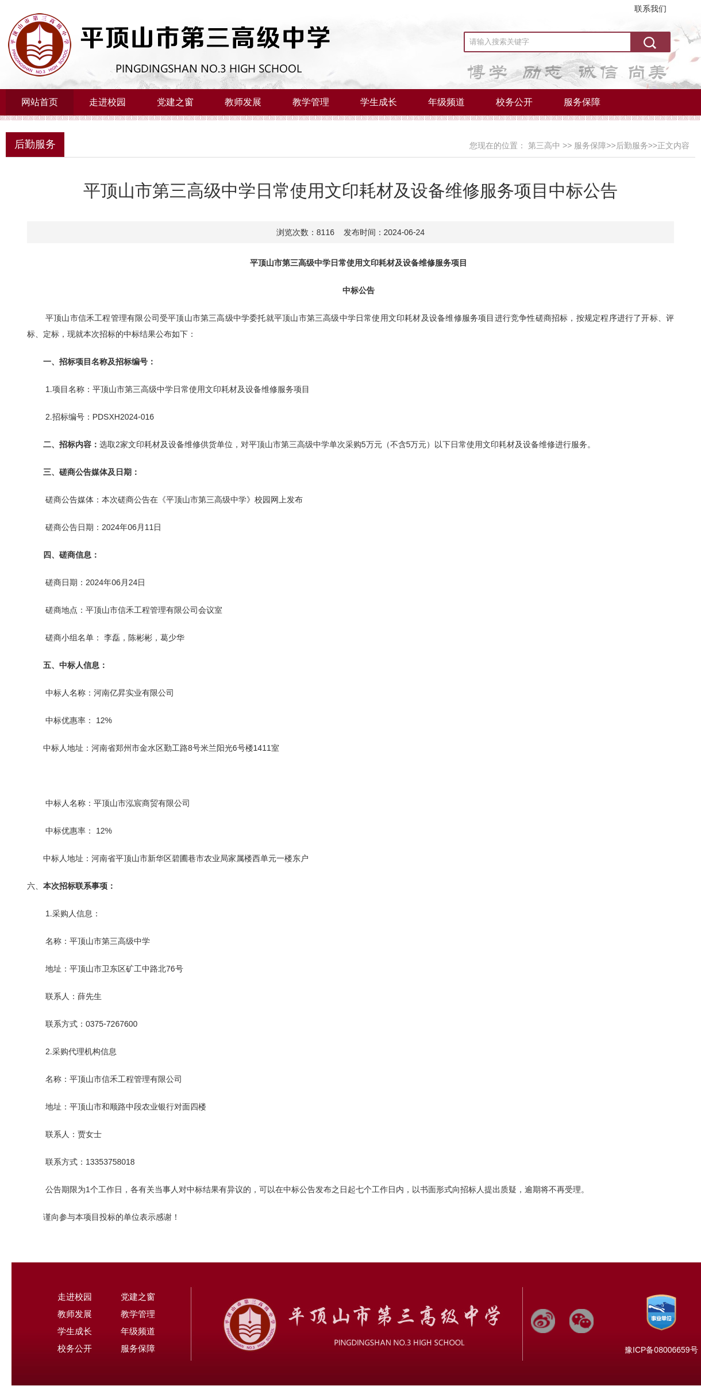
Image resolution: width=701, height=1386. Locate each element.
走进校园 (107, 102)
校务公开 (514, 102)
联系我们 (650, 8)
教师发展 (243, 102)
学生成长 (378, 102)
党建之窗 (175, 102)
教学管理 (310, 102)
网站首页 (39, 102)
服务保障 (582, 102)
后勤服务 (35, 144)
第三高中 (544, 145)
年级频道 (446, 102)
